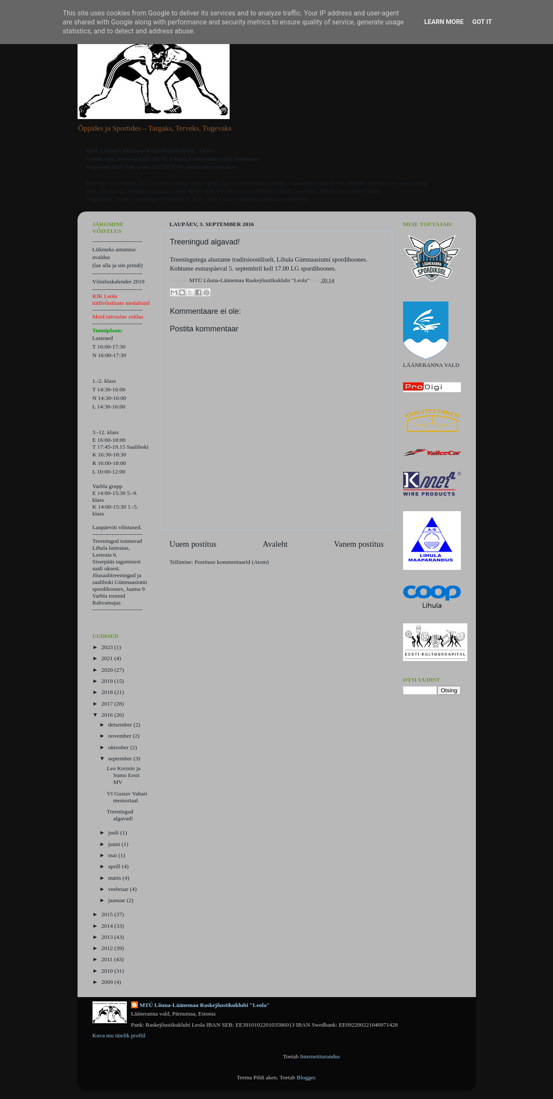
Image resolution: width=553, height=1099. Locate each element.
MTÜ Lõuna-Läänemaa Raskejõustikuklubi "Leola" (205, 1005)
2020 (107, 670)
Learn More (443, 22)
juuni (115, 844)
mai (113, 855)
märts (115, 878)
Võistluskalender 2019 (119, 281)
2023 (107, 647)
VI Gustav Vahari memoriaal (127, 797)
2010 (107, 971)
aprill (115, 866)
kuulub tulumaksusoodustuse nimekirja (263, 199)
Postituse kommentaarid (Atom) (231, 562)
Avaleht (275, 543)
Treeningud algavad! (120, 815)
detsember (121, 724)
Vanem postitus (359, 543)
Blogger (305, 1077)
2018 (107, 692)
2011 (107, 959)
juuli (114, 832)
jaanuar (117, 900)
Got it (482, 22)
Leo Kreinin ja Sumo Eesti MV (123, 775)
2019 (107, 681)
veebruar (119, 889)
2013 (107, 937)
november (120, 736)
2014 (107, 926)
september (121, 758)
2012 (107, 948)
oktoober (119, 747)
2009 (107, 982)
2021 (107, 658)
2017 (107, 703)
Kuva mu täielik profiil (119, 1035)
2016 (107, 715)
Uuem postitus (193, 543)
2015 (107, 914)
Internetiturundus (320, 1056)
